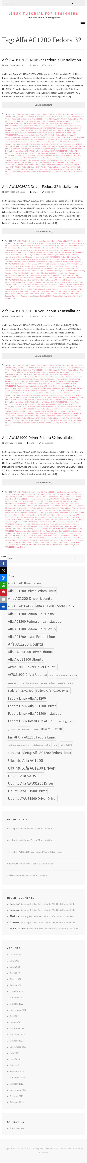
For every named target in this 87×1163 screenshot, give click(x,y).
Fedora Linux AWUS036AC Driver (62, 287)
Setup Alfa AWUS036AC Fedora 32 (47, 296)
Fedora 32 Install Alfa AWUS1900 (45, 526)
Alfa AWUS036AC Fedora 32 (43, 255)
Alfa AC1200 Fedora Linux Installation (46, 121)
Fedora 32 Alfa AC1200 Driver (49, 144)
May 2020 (14, 1065)
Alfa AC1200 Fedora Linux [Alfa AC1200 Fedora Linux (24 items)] (55, 606)
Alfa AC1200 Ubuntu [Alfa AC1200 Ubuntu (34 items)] (25, 644)
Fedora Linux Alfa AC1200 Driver (26, 158)
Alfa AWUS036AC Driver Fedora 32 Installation (40, 186)
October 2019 (16, 1083)
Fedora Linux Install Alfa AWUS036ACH (62, 416)
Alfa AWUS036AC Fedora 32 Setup (60, 257)
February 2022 (17, 985)
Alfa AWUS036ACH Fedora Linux (24, 384)
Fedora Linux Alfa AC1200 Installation (57, 158)
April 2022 (15, 973)
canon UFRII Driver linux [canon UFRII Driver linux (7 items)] (65, 683)
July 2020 (14, 1053)
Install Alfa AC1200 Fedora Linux (45, 167)
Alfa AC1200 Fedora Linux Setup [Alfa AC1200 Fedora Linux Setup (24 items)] (32, 629)
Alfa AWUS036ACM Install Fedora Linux (49, 137)
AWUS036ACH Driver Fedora (22, 393)
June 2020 (15, 1059)
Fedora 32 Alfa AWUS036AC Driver (19, 273)
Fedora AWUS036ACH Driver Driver (50, 406)
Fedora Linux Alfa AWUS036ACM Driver (43, 160)
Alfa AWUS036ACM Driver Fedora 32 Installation (41, 59)
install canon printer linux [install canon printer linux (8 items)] (41, 745)
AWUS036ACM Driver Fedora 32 (49, 142)
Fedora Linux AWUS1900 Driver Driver (48, 533)
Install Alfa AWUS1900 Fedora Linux (68, 538)
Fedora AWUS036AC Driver (58, 280)
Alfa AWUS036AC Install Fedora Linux (21, 264)
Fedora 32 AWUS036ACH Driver (41, 400)
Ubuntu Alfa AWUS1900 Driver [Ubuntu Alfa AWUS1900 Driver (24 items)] (30, 783)
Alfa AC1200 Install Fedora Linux (56, 123)
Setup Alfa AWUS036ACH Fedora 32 (39, 422)
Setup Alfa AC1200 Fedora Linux (18, 296)
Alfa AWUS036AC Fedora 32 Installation (28, 257)
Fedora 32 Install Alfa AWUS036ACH (52, 402)
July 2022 (14, 960)
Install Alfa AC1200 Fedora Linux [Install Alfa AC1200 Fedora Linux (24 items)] (32, 737)
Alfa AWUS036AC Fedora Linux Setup (36, 261)
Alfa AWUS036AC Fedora (21, 255)
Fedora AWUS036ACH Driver (23, 406)
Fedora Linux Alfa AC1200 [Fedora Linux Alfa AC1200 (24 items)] (27, 698)
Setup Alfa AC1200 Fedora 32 (61, 169)
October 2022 (16, 954)
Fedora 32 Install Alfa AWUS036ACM (52, 151)
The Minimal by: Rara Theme (58, 1148)
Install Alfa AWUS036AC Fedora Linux (41, 294)
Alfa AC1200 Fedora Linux (68, 119)
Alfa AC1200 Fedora (25, 116)
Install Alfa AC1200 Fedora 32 (17, 167)
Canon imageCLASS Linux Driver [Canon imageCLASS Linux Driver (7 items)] (67, 675)
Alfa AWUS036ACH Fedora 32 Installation (38, 381)
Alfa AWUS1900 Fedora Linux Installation (40, 510)
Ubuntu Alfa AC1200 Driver (68, 542)
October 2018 (16, 1096)
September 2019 (18, 1089)
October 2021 (16, 1003)
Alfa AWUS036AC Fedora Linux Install (44, 259)
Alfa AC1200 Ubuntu (64, 501)
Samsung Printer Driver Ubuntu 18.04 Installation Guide (48, 922)
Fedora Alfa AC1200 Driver (23, 153)
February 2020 (17, 1071)
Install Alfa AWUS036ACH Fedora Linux (31, 420)
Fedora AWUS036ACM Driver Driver (50, 155)
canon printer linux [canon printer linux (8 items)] (48, 683)
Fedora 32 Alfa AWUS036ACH (28, 397)
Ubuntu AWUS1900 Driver (62, 545)
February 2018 (17, 1102)
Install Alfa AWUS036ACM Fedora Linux (31, 169)
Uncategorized (17, 1128)
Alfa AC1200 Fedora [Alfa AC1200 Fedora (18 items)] (20, 606)
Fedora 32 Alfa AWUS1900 (27, 522)
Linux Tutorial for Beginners (44, 13)
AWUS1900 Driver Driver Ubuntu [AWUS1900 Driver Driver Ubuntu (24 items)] (32, 667)
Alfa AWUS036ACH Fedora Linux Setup (56, 386)
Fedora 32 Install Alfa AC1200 (23, 151)
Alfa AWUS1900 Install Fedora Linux (55, 513)
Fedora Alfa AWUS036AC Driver (33, 280)
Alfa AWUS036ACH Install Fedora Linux (48, 388)
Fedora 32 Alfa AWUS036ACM (28, 146)
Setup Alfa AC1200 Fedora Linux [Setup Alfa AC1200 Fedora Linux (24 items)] (47, 752)
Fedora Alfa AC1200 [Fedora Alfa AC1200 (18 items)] (20, 691)
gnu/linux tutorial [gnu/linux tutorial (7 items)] (24, 729)
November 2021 (17, 997)
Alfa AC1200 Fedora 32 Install (67, 116)
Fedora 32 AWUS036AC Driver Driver (37, 275)
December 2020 (17, 1028)
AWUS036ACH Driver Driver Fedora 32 (34, 390)
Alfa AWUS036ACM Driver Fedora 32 (45, 126)
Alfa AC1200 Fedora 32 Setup (44, 119)
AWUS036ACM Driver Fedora (23, 142)
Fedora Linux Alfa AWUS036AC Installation (29, 287)
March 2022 (15, 979)
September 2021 (18, 1009)
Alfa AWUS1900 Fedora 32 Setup (32, 508)
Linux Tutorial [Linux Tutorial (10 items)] (66, 744)
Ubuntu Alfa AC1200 (47, 542)
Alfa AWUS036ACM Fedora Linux (24, 133)
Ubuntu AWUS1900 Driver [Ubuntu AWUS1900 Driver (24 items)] (27, 791)
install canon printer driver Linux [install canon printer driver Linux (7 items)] (18, 745)
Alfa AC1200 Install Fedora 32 (28, 123)
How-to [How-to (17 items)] (46, 729)
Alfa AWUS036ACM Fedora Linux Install (55, 133)
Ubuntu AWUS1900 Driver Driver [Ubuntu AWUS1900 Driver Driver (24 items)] (32, 798)
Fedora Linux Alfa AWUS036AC (45, 284)
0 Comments (51, 65)
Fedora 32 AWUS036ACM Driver (41, 149)
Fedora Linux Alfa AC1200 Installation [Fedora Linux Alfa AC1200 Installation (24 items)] (36, 713)
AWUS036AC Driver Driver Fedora (52, 264)
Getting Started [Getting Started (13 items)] (67, 721)
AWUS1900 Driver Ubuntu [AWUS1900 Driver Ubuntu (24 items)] (27, 674)
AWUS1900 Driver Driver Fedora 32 (27, 515)
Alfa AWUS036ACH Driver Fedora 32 (45, 377)
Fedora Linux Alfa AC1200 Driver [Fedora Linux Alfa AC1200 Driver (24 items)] (32, 706)
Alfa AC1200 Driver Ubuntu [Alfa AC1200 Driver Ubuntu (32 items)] (30, 598)
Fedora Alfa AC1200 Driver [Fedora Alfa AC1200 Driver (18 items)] (53, 691)
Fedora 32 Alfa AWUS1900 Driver (52, 522)
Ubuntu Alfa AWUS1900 (15, 545)
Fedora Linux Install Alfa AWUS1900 (31, 535)
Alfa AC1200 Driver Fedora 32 (53, 114)
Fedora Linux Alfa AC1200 (38, 282)
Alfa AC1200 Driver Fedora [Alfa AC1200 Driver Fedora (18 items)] (24, 583)
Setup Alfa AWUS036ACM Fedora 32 (39, 171)
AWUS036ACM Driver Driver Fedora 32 (34, 139)
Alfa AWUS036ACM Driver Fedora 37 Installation (30, 863)
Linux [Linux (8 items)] (56, 745)
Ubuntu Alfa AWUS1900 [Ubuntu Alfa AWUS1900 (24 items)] (25, 775)
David (35, 65)
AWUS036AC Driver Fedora (66, 266)
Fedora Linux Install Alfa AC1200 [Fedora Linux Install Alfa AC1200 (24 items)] (32, 721)
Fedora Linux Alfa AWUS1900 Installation (63, 531)
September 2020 (18, 1046)
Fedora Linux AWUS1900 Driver (18, 533)
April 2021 (15, 1016)
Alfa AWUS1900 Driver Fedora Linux (45, 503)
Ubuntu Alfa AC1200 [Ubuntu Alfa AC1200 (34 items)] (25, 760)
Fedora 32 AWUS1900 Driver (37, 524)
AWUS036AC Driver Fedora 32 (17, 268)
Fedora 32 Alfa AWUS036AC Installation (51, 273)
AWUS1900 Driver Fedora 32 (36, 517)
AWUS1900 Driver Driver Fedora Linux (59, 515)
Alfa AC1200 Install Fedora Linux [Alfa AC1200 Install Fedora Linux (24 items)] (32, 636)
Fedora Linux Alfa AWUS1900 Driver (30, 531)
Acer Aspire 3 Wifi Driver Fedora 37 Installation (29, 828)
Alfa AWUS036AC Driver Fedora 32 (42, 252)
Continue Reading (43, 104)
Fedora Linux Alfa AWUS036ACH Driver (43, 411)
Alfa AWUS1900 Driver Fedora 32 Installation (39, 437)
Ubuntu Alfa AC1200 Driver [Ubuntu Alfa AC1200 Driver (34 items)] (31, 768)
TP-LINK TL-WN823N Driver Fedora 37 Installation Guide (34, 851)
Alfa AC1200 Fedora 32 (44, 116)
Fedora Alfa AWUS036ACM (47, 153)
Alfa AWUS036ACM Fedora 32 (52, 128)
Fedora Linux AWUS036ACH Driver (42, 413)
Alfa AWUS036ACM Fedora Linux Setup (56, 135)
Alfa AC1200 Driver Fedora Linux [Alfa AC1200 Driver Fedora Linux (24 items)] (32, 591)
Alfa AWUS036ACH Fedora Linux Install (55, 384)
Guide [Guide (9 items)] (35, 729)
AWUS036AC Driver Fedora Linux (44, 268)
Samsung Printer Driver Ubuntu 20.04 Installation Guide (48, 904)
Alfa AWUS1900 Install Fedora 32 (25, 513)
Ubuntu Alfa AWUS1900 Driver (38, 545)
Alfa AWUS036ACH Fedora (28, 379)
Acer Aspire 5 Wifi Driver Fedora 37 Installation (29, 840)
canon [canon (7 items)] (52, 675)
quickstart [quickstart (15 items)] (14, 753)
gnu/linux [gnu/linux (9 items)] (11, 729)
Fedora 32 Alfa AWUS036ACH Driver (56, 397)
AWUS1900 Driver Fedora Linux (62, 517)
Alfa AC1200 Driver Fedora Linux (57, 492)
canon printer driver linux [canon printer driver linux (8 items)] (29, 683)
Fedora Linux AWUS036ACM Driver (42, 162)
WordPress (43, 1152)
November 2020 (17, 1034)
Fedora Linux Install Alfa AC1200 (31, 165)
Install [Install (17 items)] (58, 729)
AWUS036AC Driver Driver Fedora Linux (37, 266)
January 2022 (16, 991)
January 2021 (16, 1022)
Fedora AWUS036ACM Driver (23, 155)
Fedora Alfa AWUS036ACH (46, 404)
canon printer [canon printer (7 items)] (12, 683)
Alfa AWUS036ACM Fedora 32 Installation (38, 130)
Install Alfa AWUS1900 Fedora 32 (38, 538)
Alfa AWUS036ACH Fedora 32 (52, 379)
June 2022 (15, 966)
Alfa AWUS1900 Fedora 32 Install (49, 506)
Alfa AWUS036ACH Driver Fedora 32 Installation (41, 310)
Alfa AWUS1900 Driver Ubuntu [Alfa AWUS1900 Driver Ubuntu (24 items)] (30, 651)
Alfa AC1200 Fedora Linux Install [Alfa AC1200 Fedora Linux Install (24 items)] (32, 614)
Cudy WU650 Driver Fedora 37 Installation (27, 875)
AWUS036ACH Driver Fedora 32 (48, 393)
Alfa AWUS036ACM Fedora (28, 128)
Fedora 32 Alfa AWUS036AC (72, 271)
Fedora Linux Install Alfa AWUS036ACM (62, 165)
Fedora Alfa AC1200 (43, 278)
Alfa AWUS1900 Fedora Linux (59, 508)
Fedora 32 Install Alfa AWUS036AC (19, 278)
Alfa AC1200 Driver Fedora (29, 114)
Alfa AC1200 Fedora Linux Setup (63, 499)
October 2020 (16, 1040)
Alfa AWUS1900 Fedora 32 (23, 506)
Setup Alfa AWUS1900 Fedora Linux (23, 542)
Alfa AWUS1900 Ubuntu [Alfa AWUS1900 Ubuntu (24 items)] (25, 659)
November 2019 (17, 1077)
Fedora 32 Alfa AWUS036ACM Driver (57, 146)
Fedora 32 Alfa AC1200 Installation (45, 271)
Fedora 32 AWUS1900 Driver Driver (64, 524)
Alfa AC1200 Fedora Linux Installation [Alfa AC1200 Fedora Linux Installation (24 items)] (36, 621)
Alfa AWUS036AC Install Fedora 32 (67, 261)
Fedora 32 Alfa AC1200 (26, 144)
